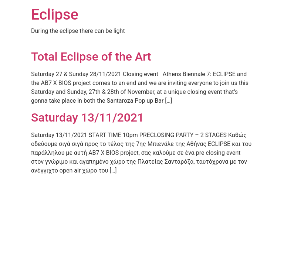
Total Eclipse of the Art (91, 57)
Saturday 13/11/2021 (87, 117)
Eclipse (54, 14)
